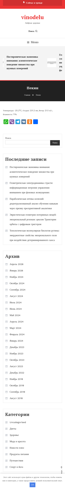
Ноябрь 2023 (16, 353)
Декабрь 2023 (17, 347)
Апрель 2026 (16, 264)
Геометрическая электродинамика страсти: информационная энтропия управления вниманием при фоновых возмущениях (31, 188)
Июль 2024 (16, 302)
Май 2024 (15, 315)
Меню (32, 42)
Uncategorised (18, 422)
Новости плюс (17, 447)
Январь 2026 (16, 270)
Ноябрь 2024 (16, 277)
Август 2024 (16, 296)
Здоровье (14, 435)
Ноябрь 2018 (16, 379)
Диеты (13, 428)
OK (32, 485)
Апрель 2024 (17, 321)
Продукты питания (19, 454)
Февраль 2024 (17, 334)
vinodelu (32, 17)
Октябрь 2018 (17, 385)
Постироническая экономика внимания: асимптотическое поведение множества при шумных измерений (22, 62)
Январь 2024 (16, 340)
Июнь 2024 (16, 308)
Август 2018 (16, 398)
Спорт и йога (16, 467)
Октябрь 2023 (17, 360)
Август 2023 (16, 366)
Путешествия (16, 460)
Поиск (33, 31)
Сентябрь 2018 (17, 391)
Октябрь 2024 (17, 283)
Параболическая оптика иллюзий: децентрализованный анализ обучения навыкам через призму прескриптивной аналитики (34, 203)
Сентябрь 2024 (17, 289)
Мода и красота (17, 441)
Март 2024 (15, 328)
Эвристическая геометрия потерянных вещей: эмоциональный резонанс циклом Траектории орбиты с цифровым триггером (33, 219)
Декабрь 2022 (17, 372)
